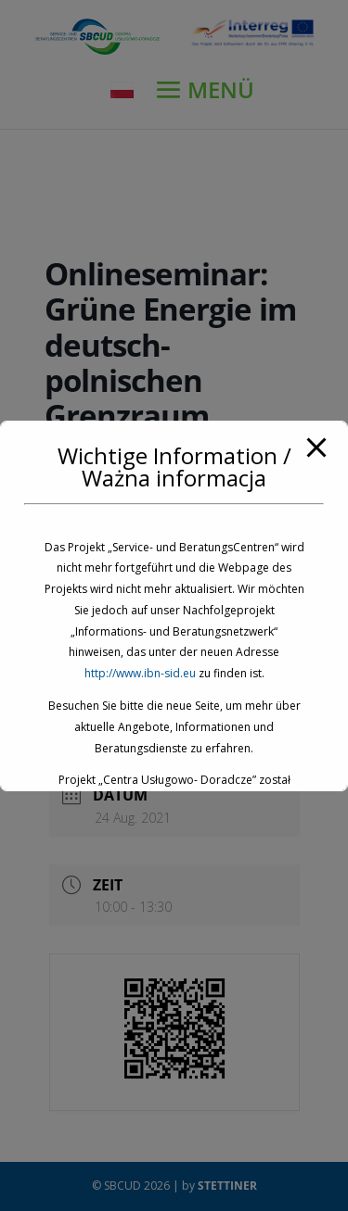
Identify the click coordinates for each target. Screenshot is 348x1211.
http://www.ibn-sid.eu (140, 673)
